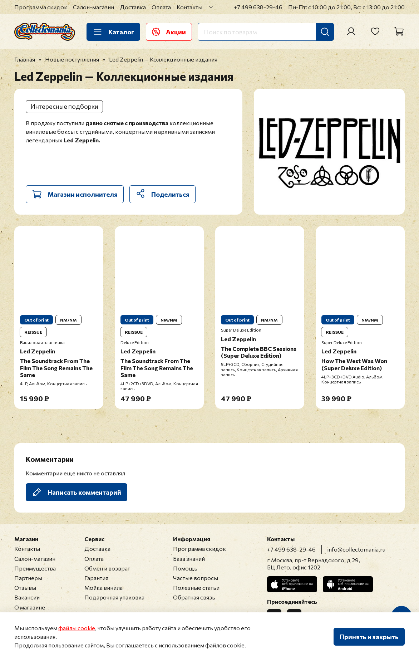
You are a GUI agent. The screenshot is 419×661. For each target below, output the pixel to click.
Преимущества (35, 568)
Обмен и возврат (107, 568)
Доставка (133, 7)
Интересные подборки (64, 106)
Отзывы (25, 587)
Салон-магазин (93, 7)
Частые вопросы (195, 577)
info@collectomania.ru (356, 549)
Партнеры (28, 577)
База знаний (189, 558)
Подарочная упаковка (114, 597)
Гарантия (96, 577)
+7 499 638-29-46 (258, 7)
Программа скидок (40, 7)
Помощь (185, 568)
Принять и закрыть (369, 637)
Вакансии (27, 597)
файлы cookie (76, 628)
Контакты (189, 7)
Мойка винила (103, 587)
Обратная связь (194, 597)
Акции (169, 32)
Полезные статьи (196, 587)
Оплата (161, 7)
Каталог (113, 32)
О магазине (29, 607)
